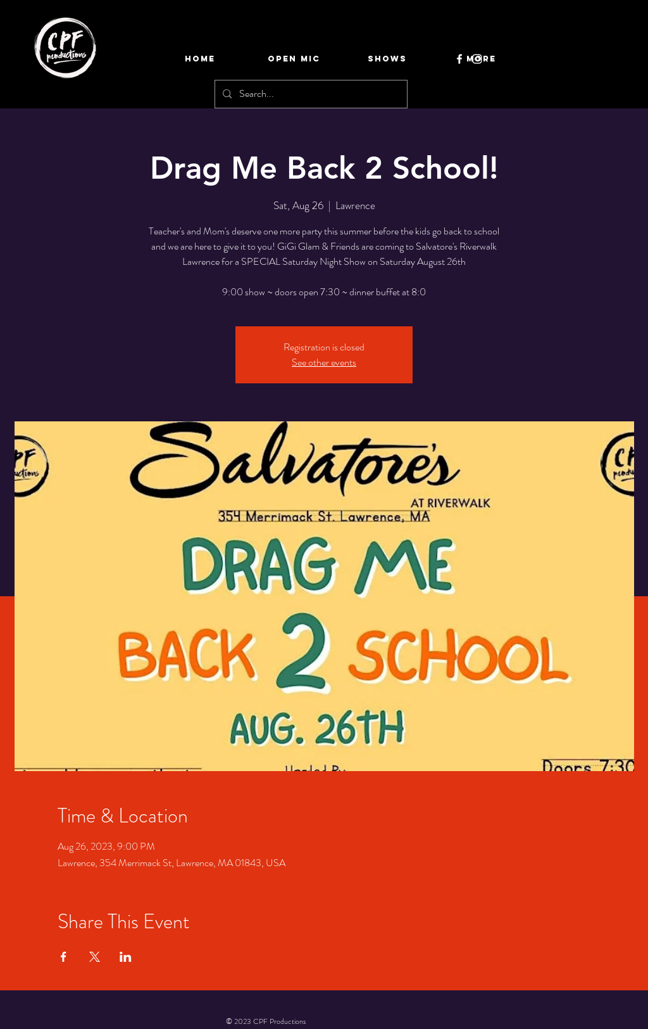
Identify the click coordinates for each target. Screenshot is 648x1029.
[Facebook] (459, 59)
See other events (324, 362)
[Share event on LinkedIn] (126, 957)
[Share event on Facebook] (64, 957)
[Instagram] (477, 59)
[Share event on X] (95, 957)
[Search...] (309, 94)
